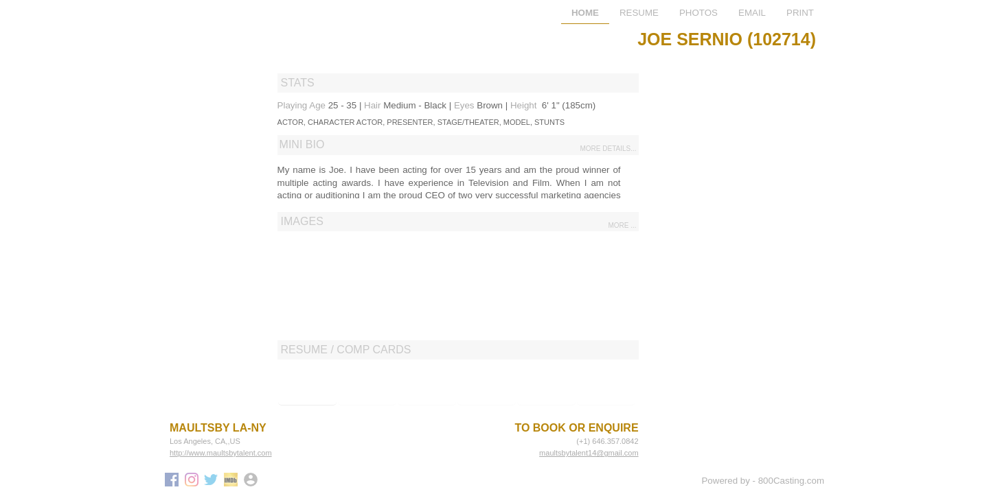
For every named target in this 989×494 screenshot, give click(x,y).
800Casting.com (791, 480)
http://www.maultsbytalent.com (221, 453)
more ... (622, 225)
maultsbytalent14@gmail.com (588, 453)
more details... (608, 148)
